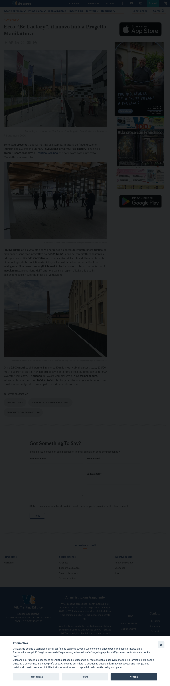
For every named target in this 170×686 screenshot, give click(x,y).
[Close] (161, 644)
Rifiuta (85, 676)
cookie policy (103, 667)
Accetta (134, 676)
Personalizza (36, 676)
